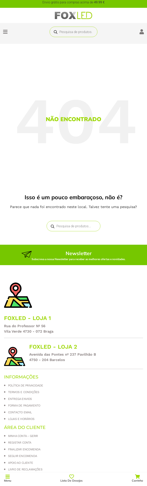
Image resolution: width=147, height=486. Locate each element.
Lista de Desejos (71, 480)
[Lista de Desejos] (71, 476)
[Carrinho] (137, 476)
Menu (7, 480)
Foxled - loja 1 (27, 318)
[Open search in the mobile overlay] (73, 32)
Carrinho (137, 480)
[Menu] (7, 476)
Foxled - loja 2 (53, 346)
